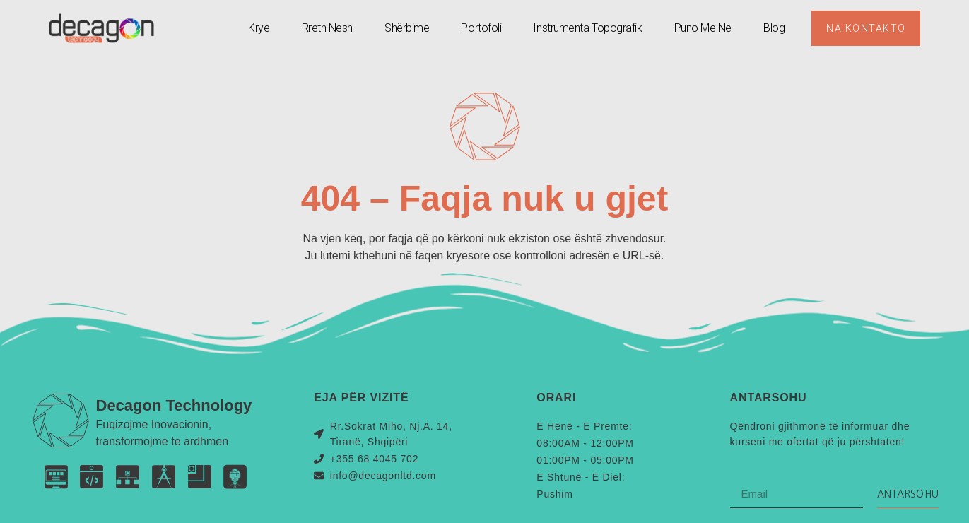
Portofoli (481, 28)
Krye (258, 28)
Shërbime (406, 28)
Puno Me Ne (703, 28)
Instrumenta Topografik (587, 28)
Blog (773, 28)
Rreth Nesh (327, 28)
